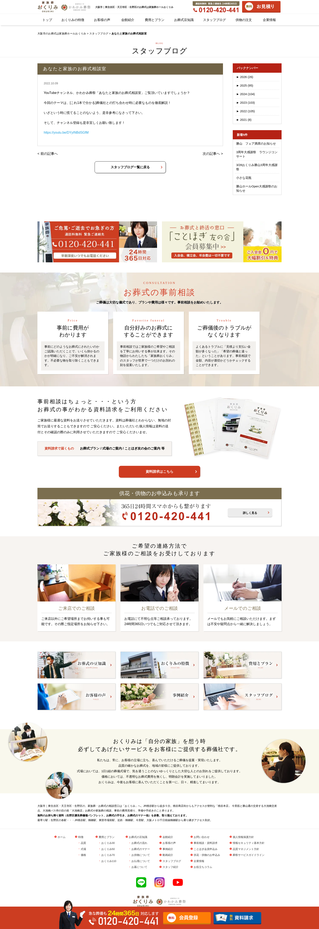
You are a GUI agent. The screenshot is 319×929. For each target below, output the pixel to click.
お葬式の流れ (139, 842)
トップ (47, 20)
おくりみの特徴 (72, 20)
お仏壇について (140, 861)
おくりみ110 (108, 861)
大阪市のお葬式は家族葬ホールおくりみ (61, 33)
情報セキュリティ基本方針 (248, 842)
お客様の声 (102, 20)
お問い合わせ (202, 837)
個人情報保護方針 (243, 837)
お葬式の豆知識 (138, 837)
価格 (83, 854)
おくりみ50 (108, 849)
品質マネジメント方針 (246, 849)
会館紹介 (127, 20)
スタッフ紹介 (170, 867)
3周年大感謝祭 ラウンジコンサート (256, 154)
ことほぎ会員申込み (205, 849)
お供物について (140, 854)
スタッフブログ (214, 20)
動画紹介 (168, 854)
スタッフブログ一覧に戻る (130, 167)
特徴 (80, 837)
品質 (83, 842)
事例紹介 (168, 849)
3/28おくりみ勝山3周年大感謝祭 (256, 167)
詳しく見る (250, 513)
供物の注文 (244, 20)
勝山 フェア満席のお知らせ (256, 143)
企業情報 (269, 20)
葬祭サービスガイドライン (248, 854)
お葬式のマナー (140, 849)
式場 (83, 849)
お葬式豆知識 (184, 20)
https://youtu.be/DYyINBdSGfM (66, 132)
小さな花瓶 (243, 177)
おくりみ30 (108, 842)
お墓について (139, 867)
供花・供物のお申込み (207, 854)
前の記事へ (49, 154)
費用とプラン (154, 20)
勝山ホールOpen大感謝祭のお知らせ (256, 188)
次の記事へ (211, 154)
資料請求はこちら (159, 472)
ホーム (62, 837)
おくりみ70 (108, 854)
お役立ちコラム (203, 867)
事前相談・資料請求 (205, 842)
